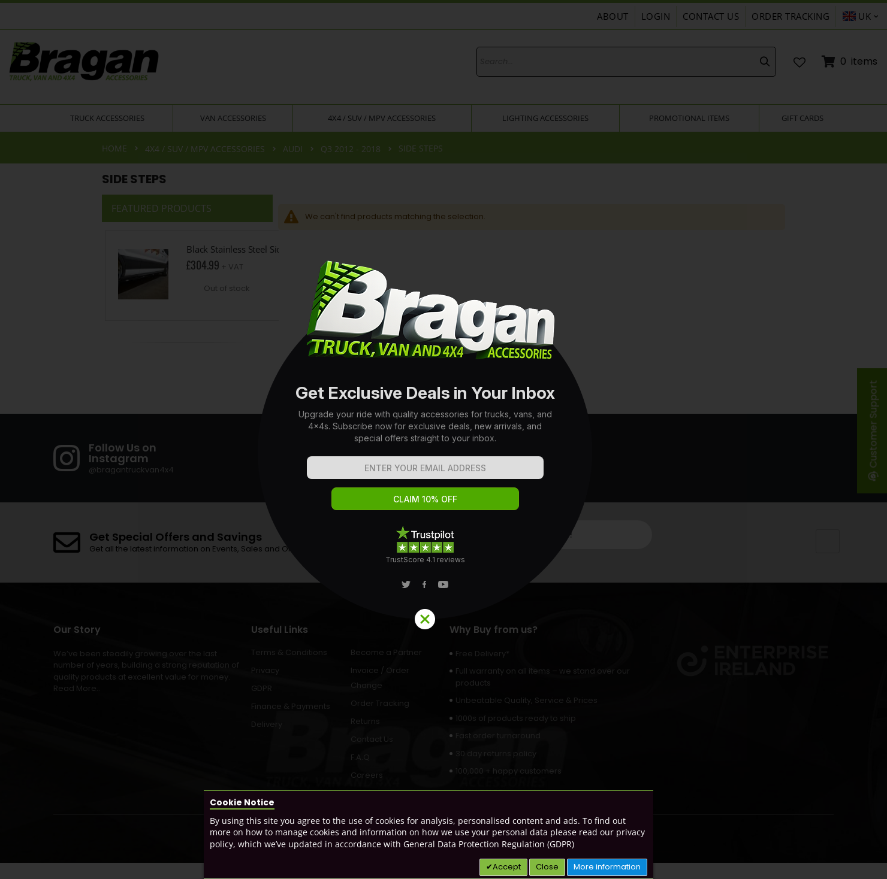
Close (547, 866)
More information (607, 866)
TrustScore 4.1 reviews (425, 559)
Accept (507, 866)
